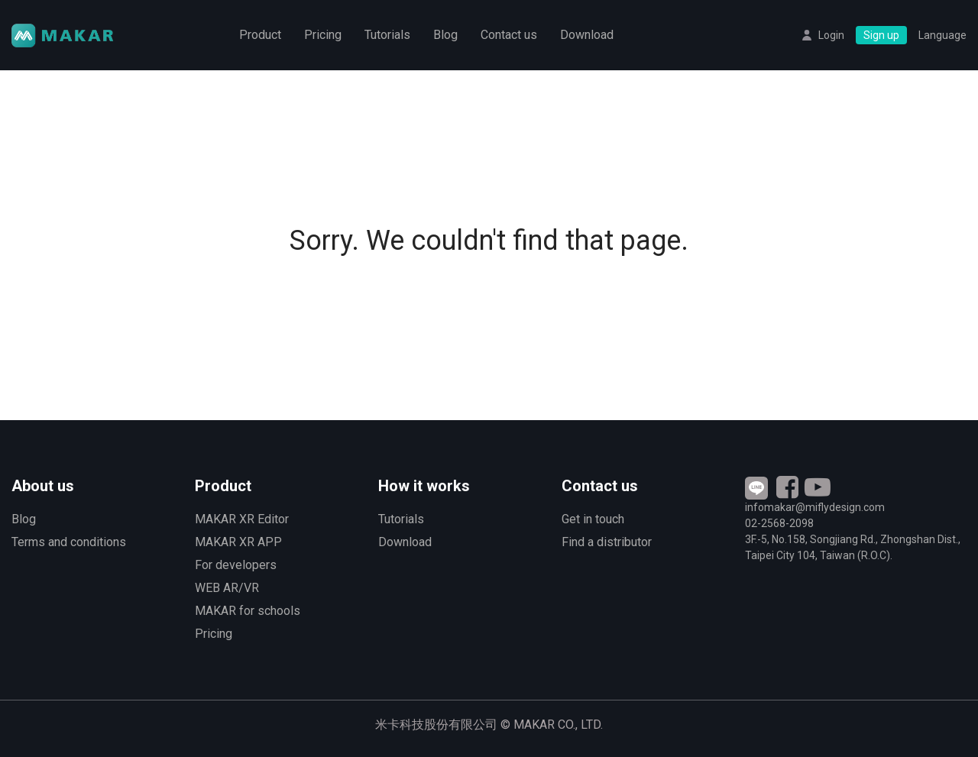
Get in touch (593, 519)
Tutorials (387, 34)
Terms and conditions (68, 542)
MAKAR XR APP (238, 542)
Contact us (509, 34)
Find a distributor (607, 542)
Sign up (881, 35)
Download (587, 34)
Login (831, 35)
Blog (445, 34)
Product (260, 34)
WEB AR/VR (227, 588)
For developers (236, 565)
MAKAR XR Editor (242, 519)
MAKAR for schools (247, 610)
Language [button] (942, 35)
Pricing (323, 34)
